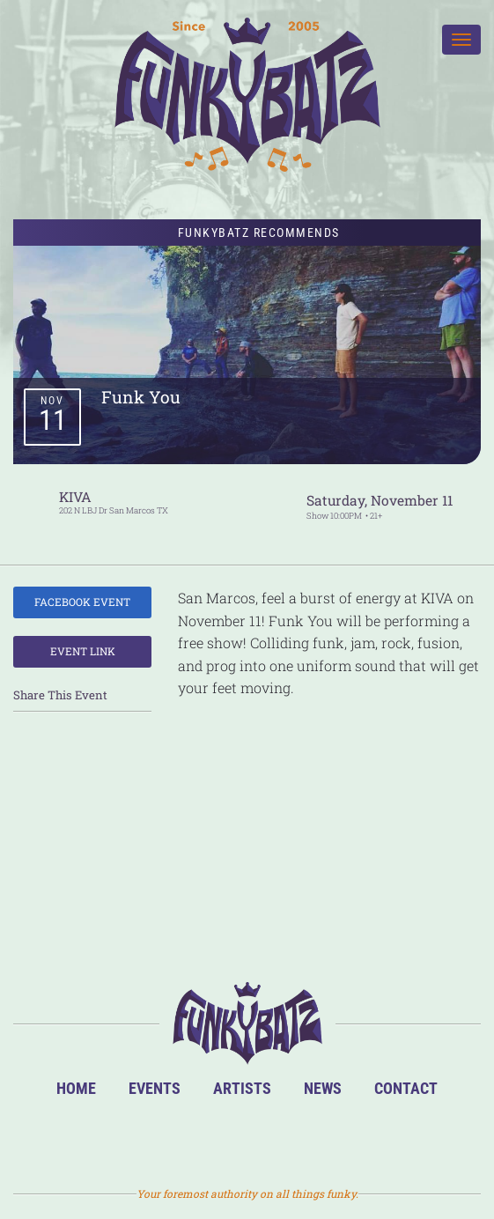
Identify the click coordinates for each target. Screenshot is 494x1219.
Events (155, 1088)
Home (76, 1088)
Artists (242, 1088)
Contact (406, 1088)
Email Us (332, 1138)
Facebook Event (82, 602)
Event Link (82, 651)
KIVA (75, 497)
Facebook (220, 1138)
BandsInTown (163, 1138)
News (323, 1088)
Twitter (276, 1138)
